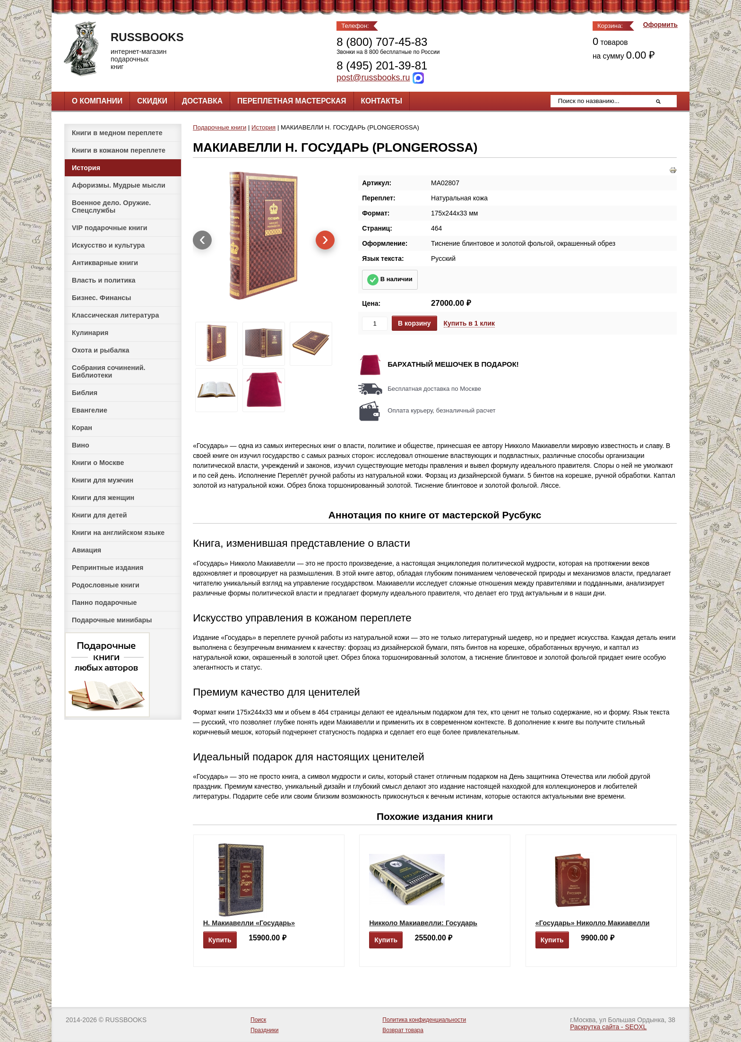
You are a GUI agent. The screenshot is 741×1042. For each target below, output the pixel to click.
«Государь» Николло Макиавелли (592, 923)
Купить (220, 940)
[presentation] (202, 240)
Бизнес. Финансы (101, 297)
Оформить (660, 24)
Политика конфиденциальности (424, 1019)
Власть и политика (104, 280)
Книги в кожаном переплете (118, 150)
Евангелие (89, 410)
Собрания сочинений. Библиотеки (109, 371)
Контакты (381, 101)
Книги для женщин (103, 497)
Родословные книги (105, 585)
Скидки (152, 101)
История (86, 168)
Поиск (258, 1019)
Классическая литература (115, 315)
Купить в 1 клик (469, 323)
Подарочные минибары (112, 620)
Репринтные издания (107, 567)
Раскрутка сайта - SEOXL (608, 1027)
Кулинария (90, 332)
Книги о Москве (98, 462)
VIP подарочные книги (109, 228)
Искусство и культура (108, 245)
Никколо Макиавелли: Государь (423, 923)
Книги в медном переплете (117, 133)
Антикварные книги (105, 263)
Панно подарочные (104, 602)
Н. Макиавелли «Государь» (249, 923)
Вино (80, 445)
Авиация (86, 550)
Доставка (202, 101)
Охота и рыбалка (100, 350)
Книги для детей (99, 515)
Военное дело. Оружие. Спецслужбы (111, 206)
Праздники (264, 1030)
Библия (84, 392)
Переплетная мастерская (291, 101)
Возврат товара (402, 1030)
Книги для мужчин (102, 480)
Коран (82, 427)
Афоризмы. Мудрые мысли (118, 185)
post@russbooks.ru (373, 77)
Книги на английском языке (118, 532)
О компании (97, 101)
